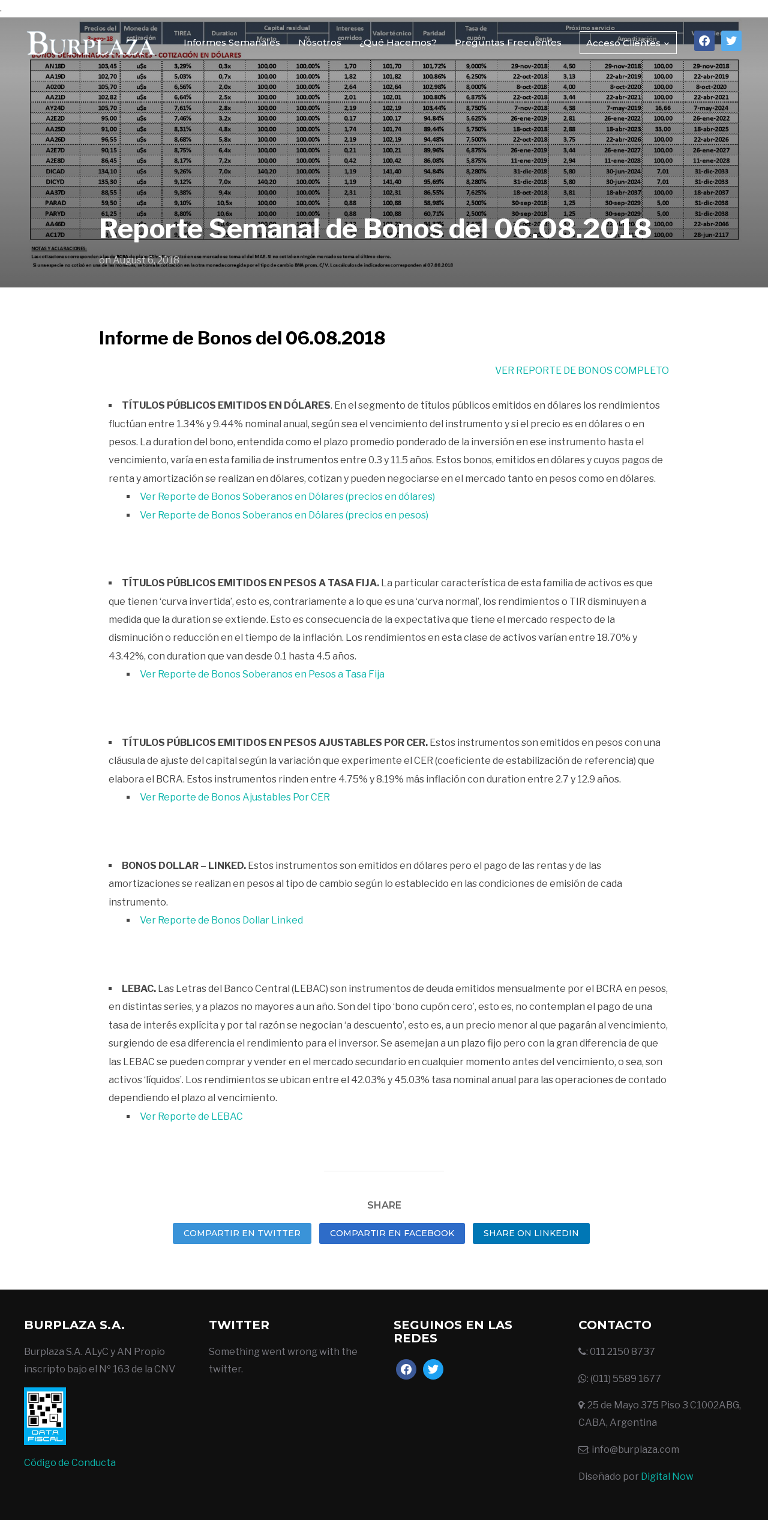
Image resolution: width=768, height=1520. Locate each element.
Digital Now (667, 1476)
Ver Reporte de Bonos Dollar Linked (221, 920)
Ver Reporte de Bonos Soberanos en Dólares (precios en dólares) (287, 496)
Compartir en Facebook (392, 1233)
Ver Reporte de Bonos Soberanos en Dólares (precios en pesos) (284, 515)
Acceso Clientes (623, 43)
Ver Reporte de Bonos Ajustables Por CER (235, 797)
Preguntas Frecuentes (508, 42)
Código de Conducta (70, 1462)
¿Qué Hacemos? (398, 42)
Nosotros (319, 42)
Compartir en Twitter (242, 1233)
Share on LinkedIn (531, 1233)
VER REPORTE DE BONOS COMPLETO (582, 370)
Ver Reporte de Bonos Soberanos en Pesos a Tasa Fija (262, 674)
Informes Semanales (232, 42)
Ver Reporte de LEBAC (191, 1116)
